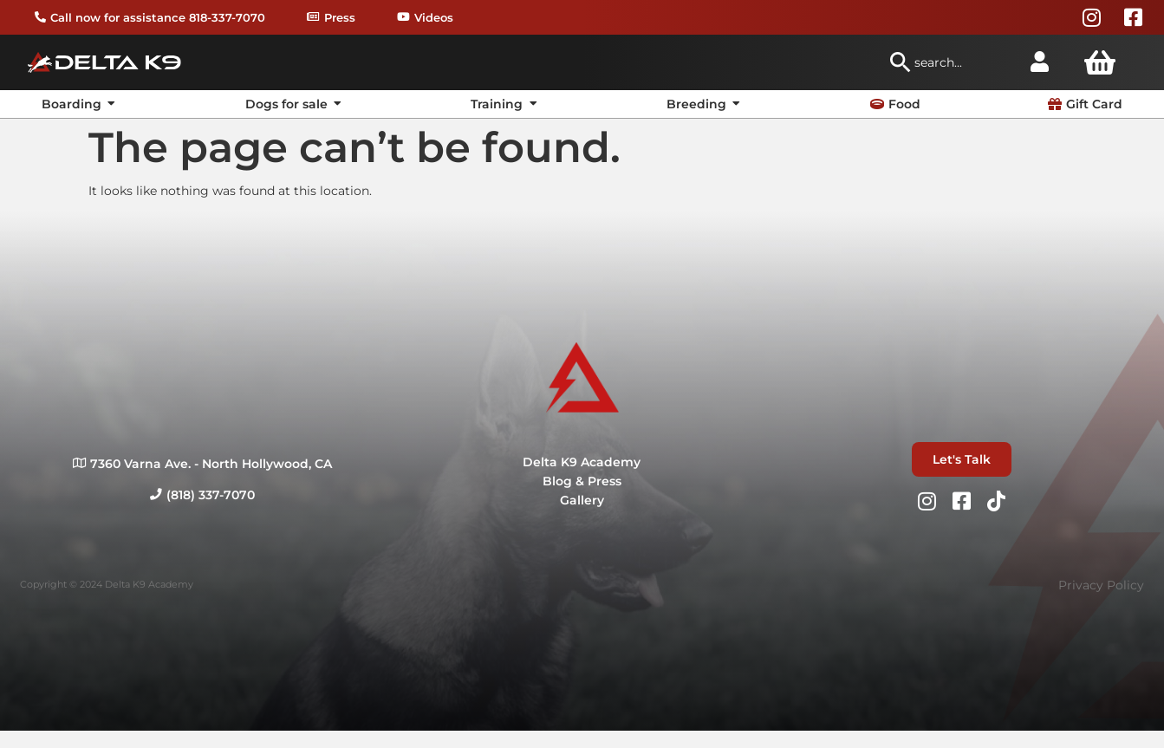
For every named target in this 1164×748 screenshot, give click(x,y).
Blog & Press (582, 481)
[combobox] (951, 62)
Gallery (582, 500)
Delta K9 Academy (582, 462)
